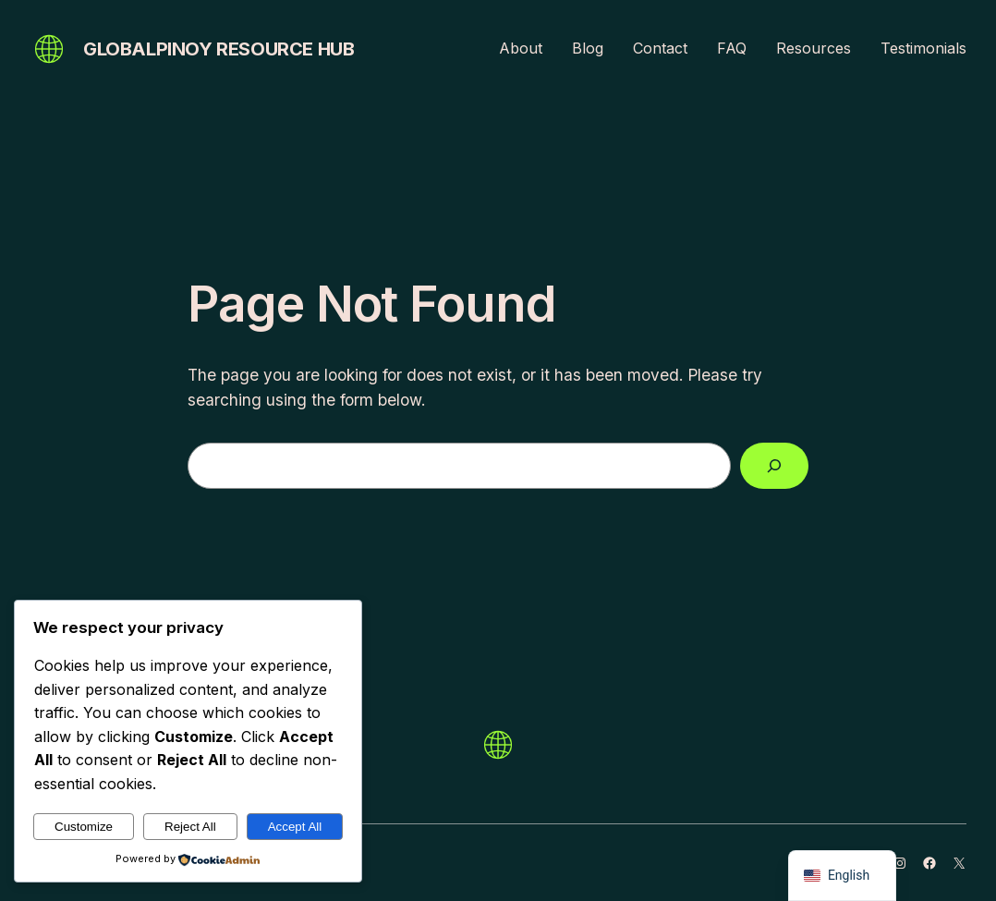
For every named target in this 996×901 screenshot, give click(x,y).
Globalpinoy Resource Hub (218, 49)
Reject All (190, 827)
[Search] (774, 466)
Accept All (295, 827)
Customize (84, 827)
